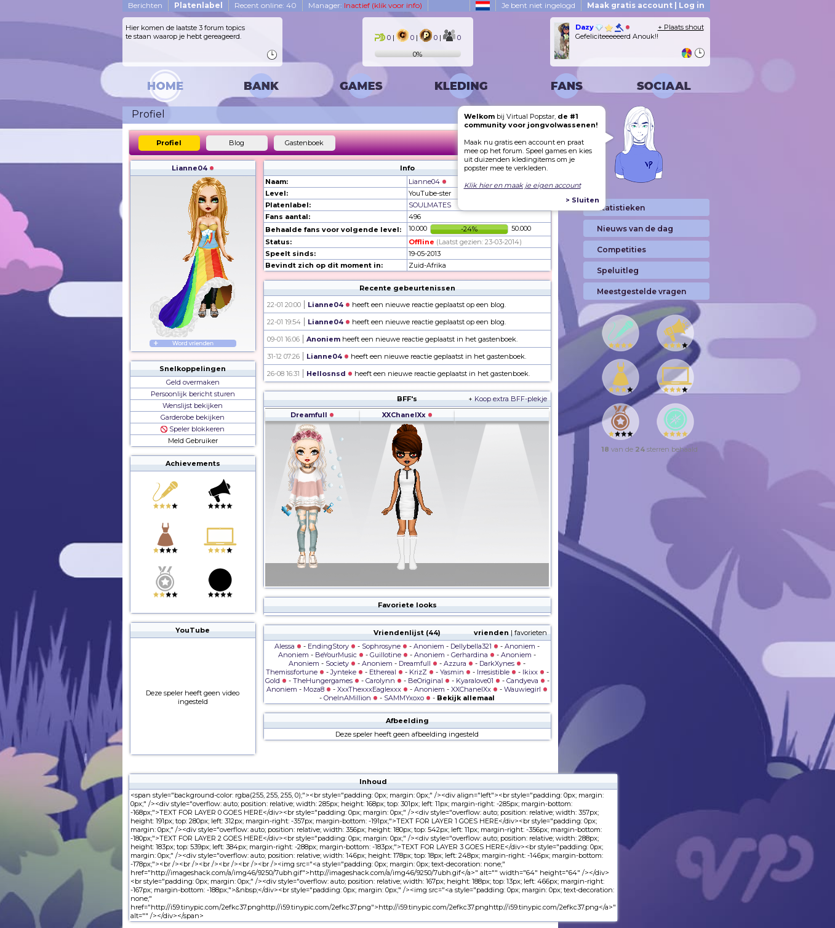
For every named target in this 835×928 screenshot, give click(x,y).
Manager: (365, 5)
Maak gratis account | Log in (646, 5)
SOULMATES (430, 205)
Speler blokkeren (193, 429)
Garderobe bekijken (193, 417)
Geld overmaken (193, 382)
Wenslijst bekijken (192, 405)
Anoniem (323, 339)
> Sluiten (582, 200)
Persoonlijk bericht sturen (193, 394)
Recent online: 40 (265, 5)
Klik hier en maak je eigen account (522, 185)
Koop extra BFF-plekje (510, 398)
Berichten (145, 5)
